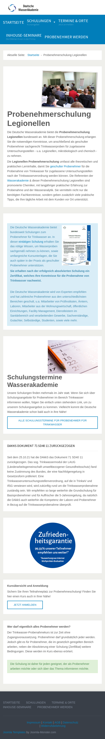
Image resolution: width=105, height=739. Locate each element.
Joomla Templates (14, 732)
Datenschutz (70, 722)
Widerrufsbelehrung (53, 725)
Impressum (34, 722)
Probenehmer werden (55, 707)
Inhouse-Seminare (17, 707)
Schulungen (36, 702)
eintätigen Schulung (31, 241)
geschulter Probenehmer (65, 166)
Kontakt (47, 722)
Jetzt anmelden (25, 604)
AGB (57, 722)
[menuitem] (13, 22)
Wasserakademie (18, 180)
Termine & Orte (63, 702)
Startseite (11, 702)
